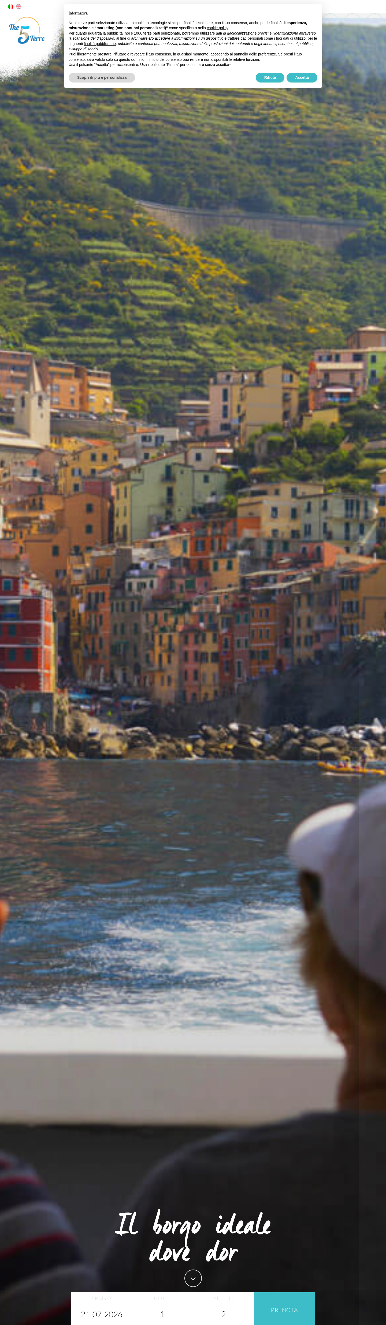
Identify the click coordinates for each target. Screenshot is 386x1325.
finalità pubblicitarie (100, 44)
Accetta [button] (302, 77)
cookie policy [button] (217, 28)
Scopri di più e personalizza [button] (102, 77)
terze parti (151, 33)
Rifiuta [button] (270, 77)
